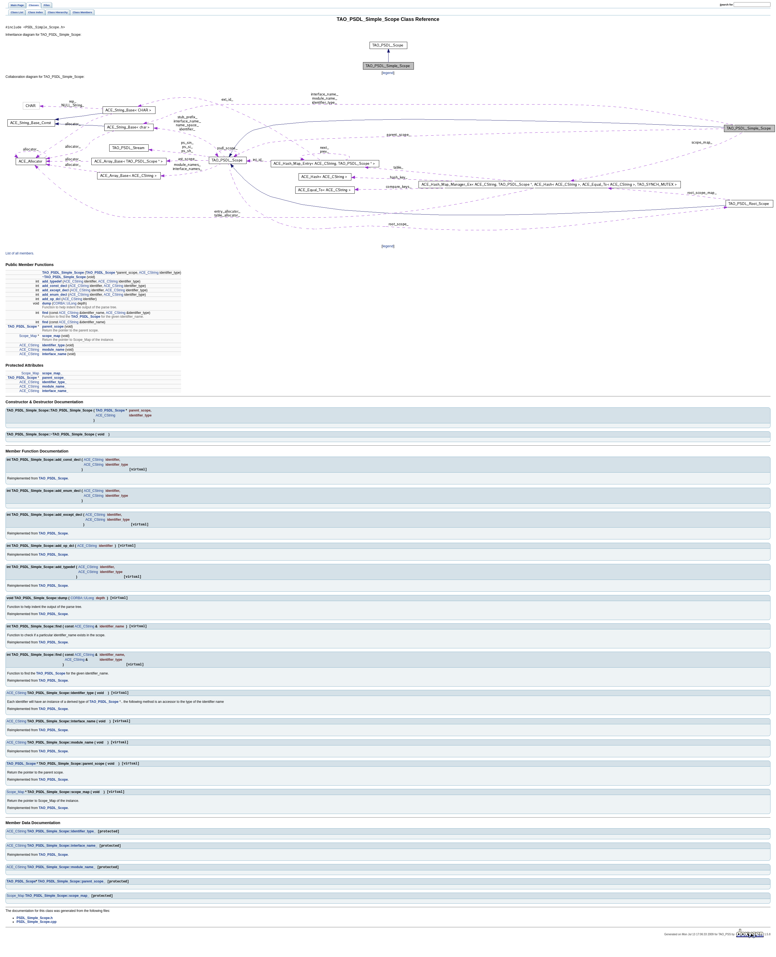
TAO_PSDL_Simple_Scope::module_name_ (61, 879)
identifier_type (53, 346)
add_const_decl (54, 287)
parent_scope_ (53, 378)
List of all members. (20, 254)
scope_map (51, 337)
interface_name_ (55, 392)
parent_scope (53, 327)
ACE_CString (149, 273)
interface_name (54, 355)
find (45, 314)
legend (387, 74)
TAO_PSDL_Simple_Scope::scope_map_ (57, 909)
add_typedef (52, 282)
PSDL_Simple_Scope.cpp (36, 935)
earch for (726, 4)
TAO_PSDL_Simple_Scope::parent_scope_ (71, 894)
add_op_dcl (51, 300)
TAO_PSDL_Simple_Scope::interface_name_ (62, 857)
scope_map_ (52, 374)
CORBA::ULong (64, 304)
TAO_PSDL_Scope (100, 273)
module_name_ (54, 387)
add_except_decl (55, 291)
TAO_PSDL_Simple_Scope (63, 273)
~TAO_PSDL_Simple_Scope (64, 278)
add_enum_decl (54, 295)
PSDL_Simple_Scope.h (35, 931)
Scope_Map (28, 337)
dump (46, 304)
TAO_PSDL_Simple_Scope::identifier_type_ (61, 842)
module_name (53, 350)
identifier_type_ (54, 383)
